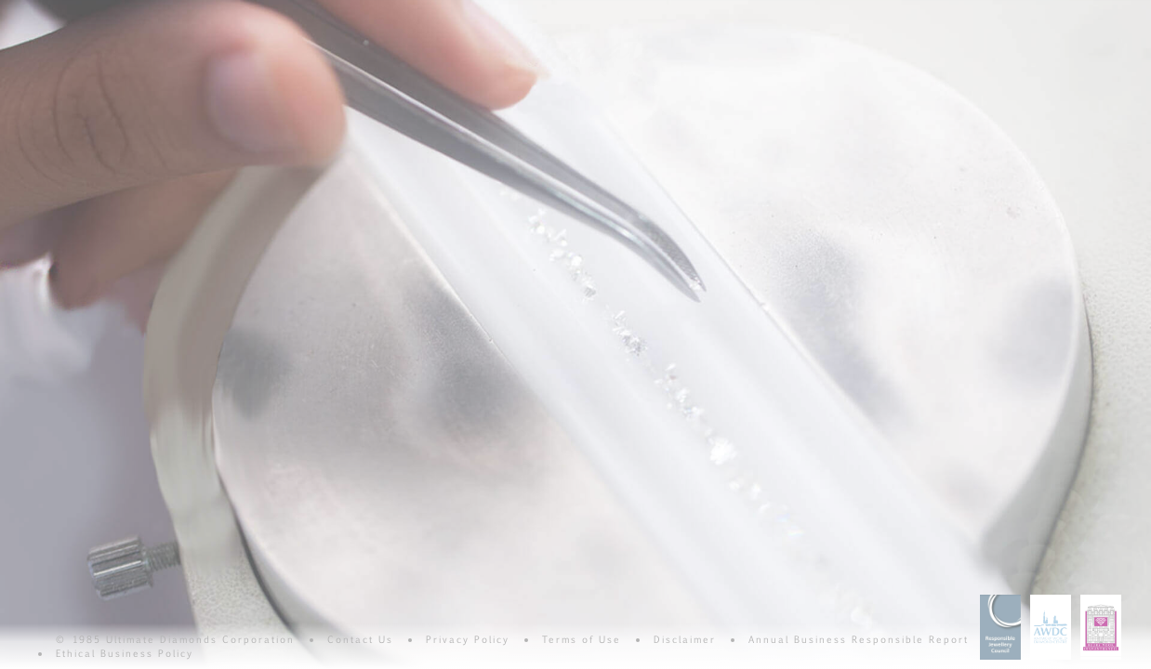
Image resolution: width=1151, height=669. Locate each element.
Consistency (800, 11)
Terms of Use (581, 639)
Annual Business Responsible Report (858, 639)
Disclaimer (685, 639)
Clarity (201, 11)
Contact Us (360, 639)
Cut (500, 11)
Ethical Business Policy (124, 653)
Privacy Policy (467, 639)
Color (350, 11)
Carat (650, 11)
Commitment (950, 11)
